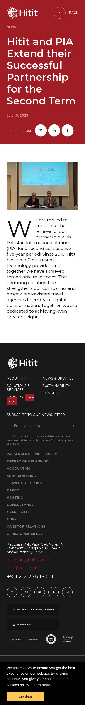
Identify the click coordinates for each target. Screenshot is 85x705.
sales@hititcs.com (23, 568)
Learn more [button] (41, 685)
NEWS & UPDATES (58, 378)
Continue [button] (25, 697)
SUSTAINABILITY (56, 386)
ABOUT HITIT (17, 378)
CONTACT (50, 393)
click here (13, 443)
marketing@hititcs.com (28, 559)
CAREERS (20, 399)
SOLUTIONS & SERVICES (18, 388)
